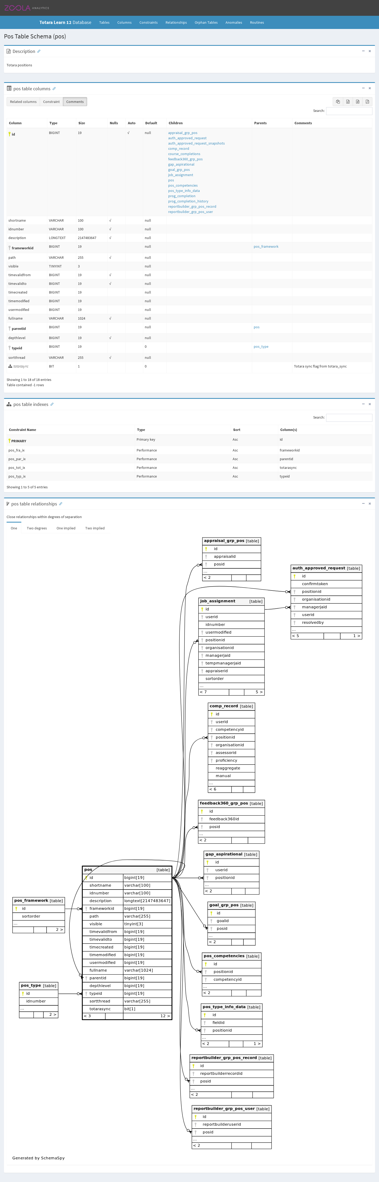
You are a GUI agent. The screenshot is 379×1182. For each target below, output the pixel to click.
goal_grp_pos (179, 169)
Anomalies (234, 22)
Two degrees (37, 528)
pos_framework (266, 246)
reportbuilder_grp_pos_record (192, 206)
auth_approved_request (187, 138)
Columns (124, 22)
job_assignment (180, 174)
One (14, 528)
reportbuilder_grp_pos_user (190, 211)
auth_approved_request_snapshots (196, 143)
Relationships (176, 22)
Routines (257, 22)
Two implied (95, 528)
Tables (106, 22)
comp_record (178, 148)
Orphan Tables (206, 22)
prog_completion (182, 195)
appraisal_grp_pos (182, 132)
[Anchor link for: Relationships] (59, 503)
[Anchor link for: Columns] (53, 88)
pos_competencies (183, 185)
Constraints (148, 22)
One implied (66, 528)
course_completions (184, 153)
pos (171, 180)
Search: (342, 111)
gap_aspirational (181, 164)
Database (65, 22)
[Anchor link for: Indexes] (50, 403)
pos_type (261, 346)
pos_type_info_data (184, 190)
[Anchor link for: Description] (37, 50)
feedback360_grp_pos (185, 159)
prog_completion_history (188, 201)
